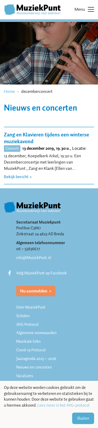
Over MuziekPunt (30, 307)
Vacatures (24, 376)
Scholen (23, 316)
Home (9, 91)
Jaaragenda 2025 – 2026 (36, 358)
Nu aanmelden (34, 291)
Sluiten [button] (83, 418)
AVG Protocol (27, 324)
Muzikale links (28, 341)
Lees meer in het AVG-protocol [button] (63, 405)
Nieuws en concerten (34, 367)
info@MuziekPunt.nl (33, 258)
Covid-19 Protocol (30, 350)
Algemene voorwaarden (36, 333)
